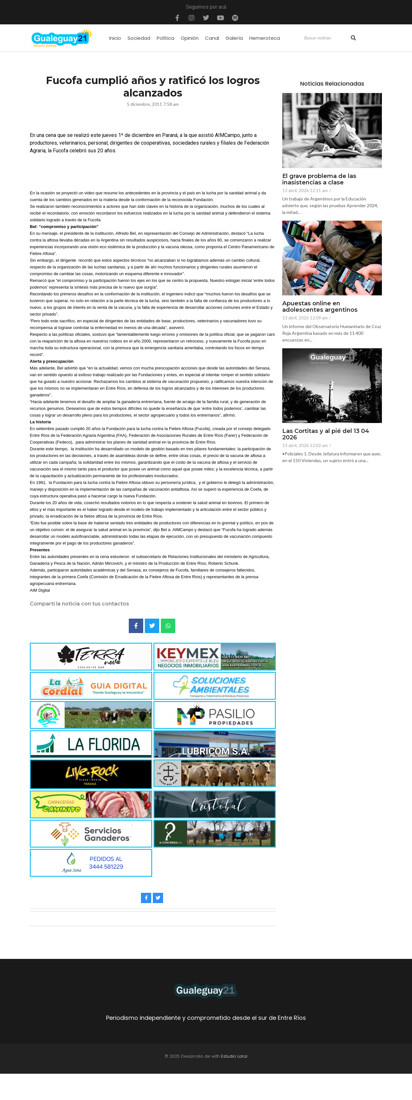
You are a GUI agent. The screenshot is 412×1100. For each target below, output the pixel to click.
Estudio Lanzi (234, 1056)
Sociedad (139, 38)
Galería (234, 38)
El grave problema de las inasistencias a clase (322, 179)
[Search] (327, 38)
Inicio (115, 38)
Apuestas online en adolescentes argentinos (321, 307)
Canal (212, 38)
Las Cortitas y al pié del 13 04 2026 (328, 434)
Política (165, 38)
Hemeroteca (264, 38)
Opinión (190, 38)
